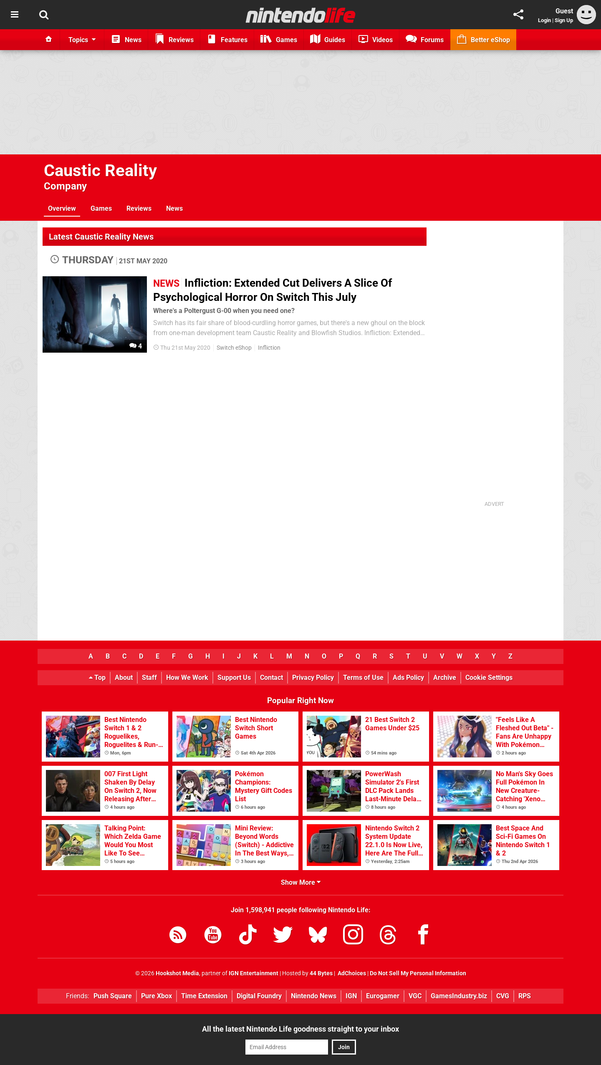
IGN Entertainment (253, 973)
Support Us (234, 677)
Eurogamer (382, 996)
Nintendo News (313, 996)
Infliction (269, 347)
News (174, 208)
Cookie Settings (489, 677)
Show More (301, 882)
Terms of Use (363, 677)
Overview (62, 208)
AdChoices (351, 973)
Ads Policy (408, 677)
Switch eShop (234, 347)
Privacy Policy (313, 677)
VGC (415, 996)
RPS (524, 996)
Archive (444, 677)
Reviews (139, 208)
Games (101, 208)
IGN (351, 996)
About (124, 677)
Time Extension (204, 996)
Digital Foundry (259, 996)
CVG (502, 996)
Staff (149, 677)
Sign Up (564, 20)
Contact (271, 677)
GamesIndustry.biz (459, 996)
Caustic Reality (100, 170)
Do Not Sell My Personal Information (418, 973)
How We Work (187, 677)
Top (97, 677)
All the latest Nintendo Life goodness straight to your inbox (300, 1029)
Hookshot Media (177, 973)
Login (544, 20)
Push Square (112, 996)
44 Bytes (321, 973)
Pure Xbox (156, 996)
